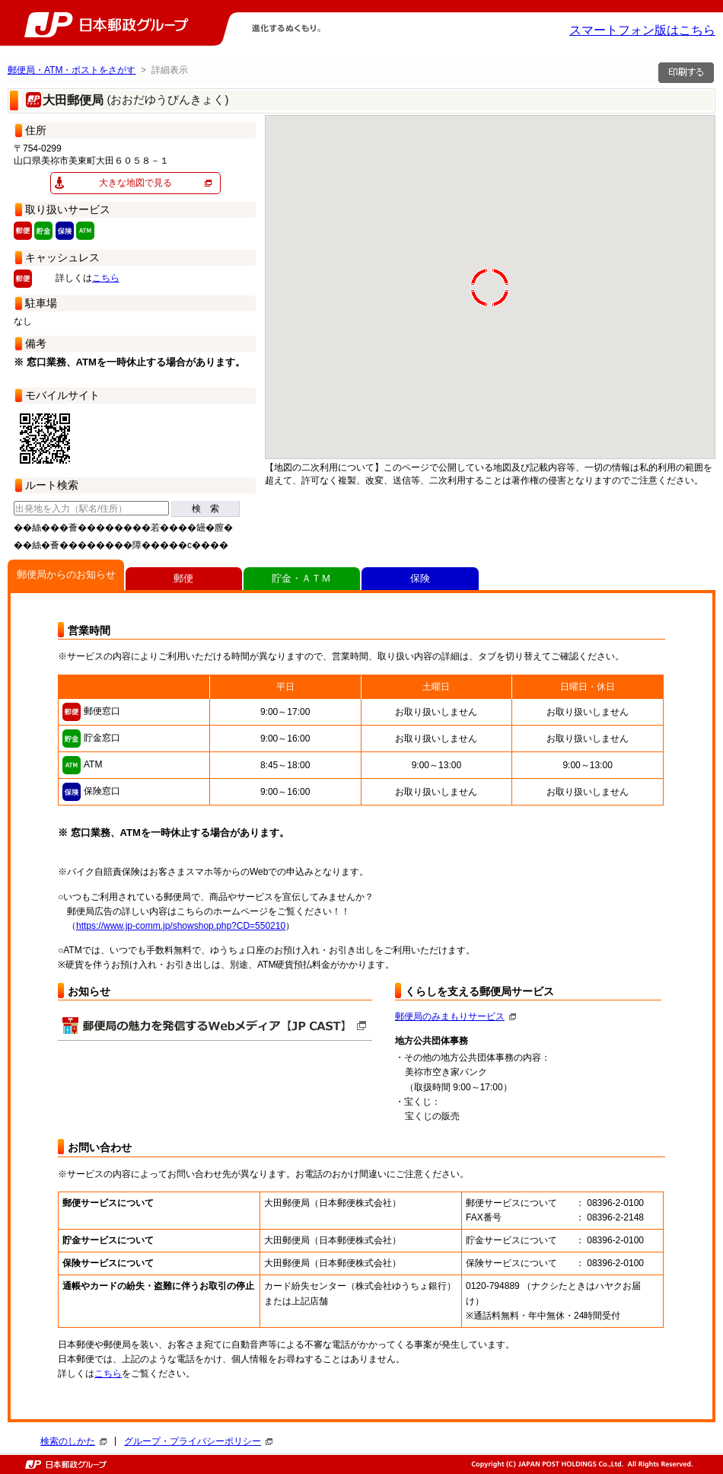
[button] (289, 422)
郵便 (183, 578)
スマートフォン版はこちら (642, 30)
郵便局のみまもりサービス (455, 1016)
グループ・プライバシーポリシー (198, 1441)
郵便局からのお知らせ (66, 574)
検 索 (205, 508)
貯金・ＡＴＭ (301, 578)
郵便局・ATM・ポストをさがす (71, 70)
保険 (420, 578)
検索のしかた (73, 1441)
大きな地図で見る (135, 182)
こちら (105, 278)
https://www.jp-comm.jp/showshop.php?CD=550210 (180, 925)
